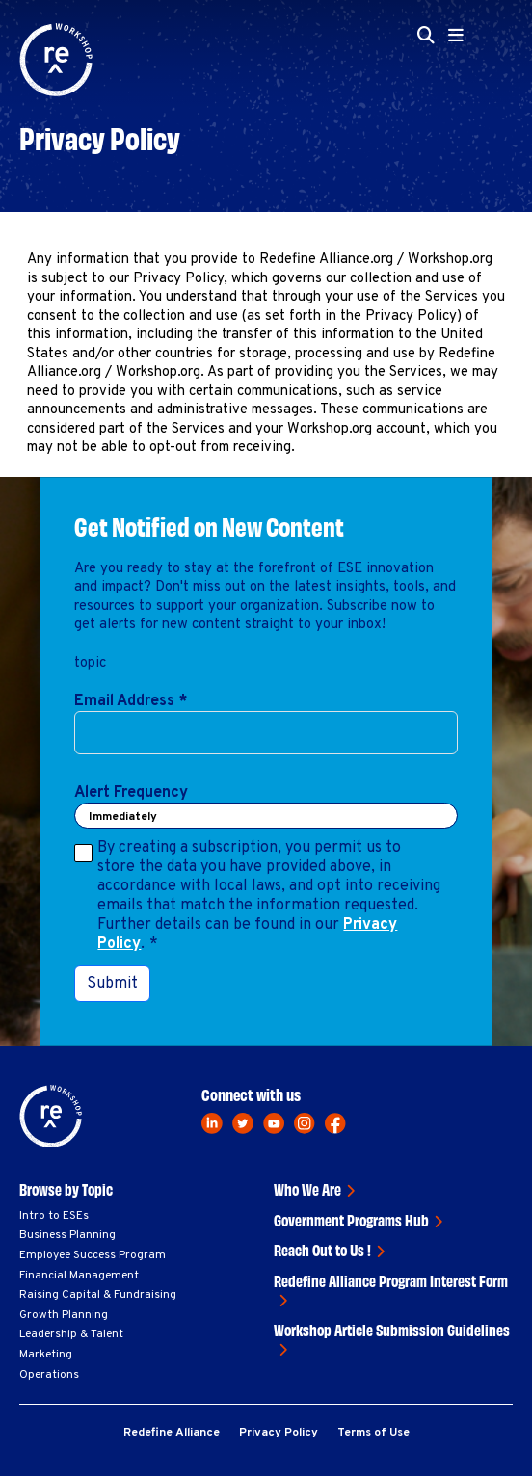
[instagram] (304, 1123)
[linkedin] (212, 1123)
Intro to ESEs (54, 1216)
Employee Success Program (92, 1255)
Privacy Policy (278, 1432)
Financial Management (79, 1275)
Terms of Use (373, 1432)
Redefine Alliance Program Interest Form (391, 1280)
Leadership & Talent (71, 1334)
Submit (112, 983)
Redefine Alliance (171, 1432)
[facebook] (335, 1123)
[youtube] (273, 1123)
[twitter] (242, 1123)
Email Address (130, 701)
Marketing (45, 1354)
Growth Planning (63, 1315)
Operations (49, 1375)
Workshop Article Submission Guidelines (392, 1329)
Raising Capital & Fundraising (97, 1295)
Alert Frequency (131, 793)
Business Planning (67, 1235)
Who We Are (307, 1189)
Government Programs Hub (351, 1219)
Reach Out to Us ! (322, 1249)
